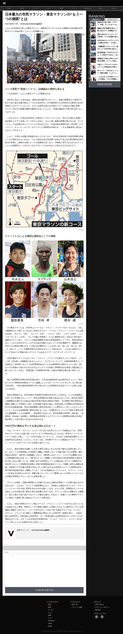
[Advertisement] (53, 569)
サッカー (35, 8)
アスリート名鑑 (77, 607)
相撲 (61, 8)
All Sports (87, 8)
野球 (22, 8)
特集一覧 (75, 604)
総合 (9, 8)
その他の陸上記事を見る (44, 590)
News (101, 8)
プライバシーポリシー (102, 607)
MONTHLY (112, 19)
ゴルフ (48, 8)
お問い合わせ (99, 604)
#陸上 (7, 552)
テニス (74, 8)
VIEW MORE (104, 84)
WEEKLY (96, 19)
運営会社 (98, 610)
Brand (114, 8)
